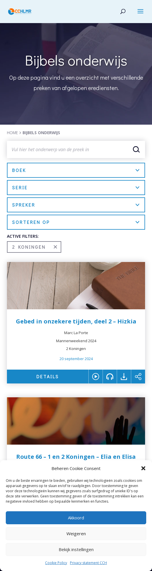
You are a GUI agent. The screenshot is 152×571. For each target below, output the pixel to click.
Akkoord (76, 518)
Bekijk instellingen (76, 549)
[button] (143, 468)
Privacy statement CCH (88, 562)
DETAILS (47, 376)
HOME (12, 132)
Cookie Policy (56, 562)
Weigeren (76, 533)
